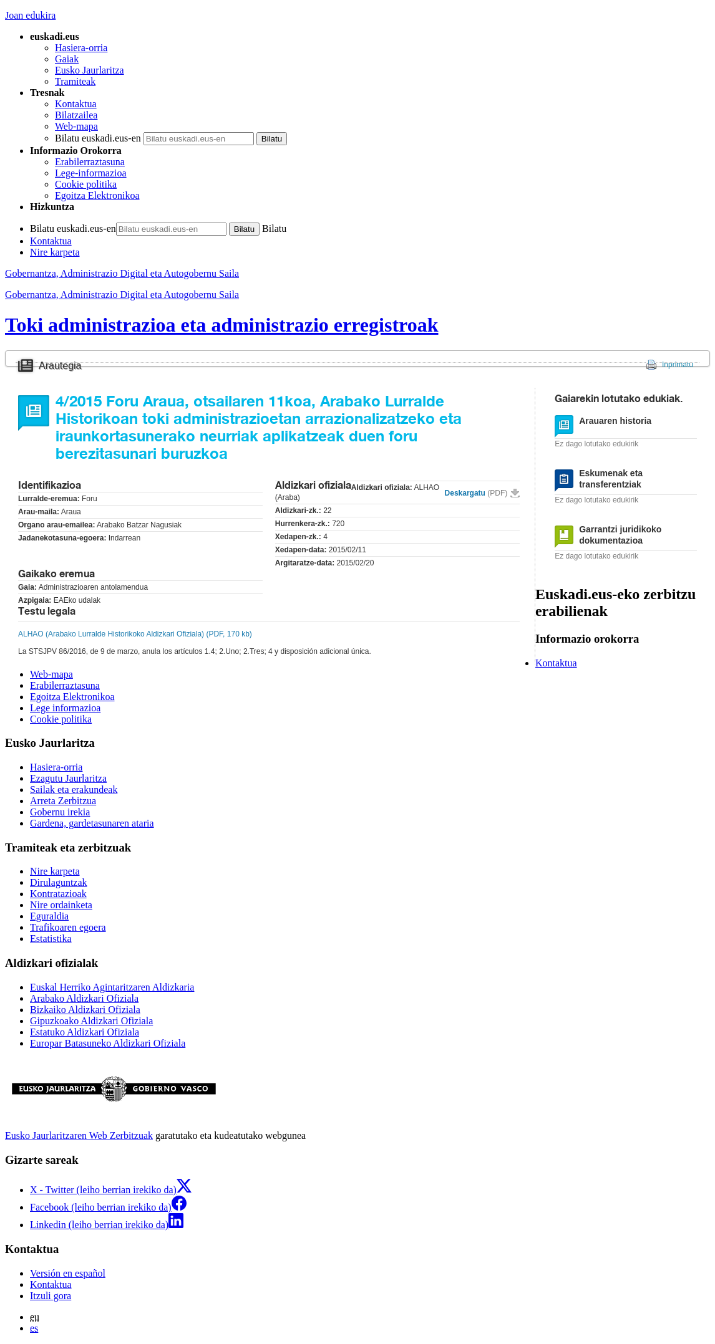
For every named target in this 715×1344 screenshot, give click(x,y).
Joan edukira (30, 15)
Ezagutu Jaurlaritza (68, 778)
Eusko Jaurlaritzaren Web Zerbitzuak (79, 1135)
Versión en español (67, 1273)
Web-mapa (76, 126)
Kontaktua (76, 103)
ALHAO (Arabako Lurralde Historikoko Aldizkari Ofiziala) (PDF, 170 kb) (135, 634)
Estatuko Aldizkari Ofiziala (84, 1032)
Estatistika (51, 938)
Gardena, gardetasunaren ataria (92, 823)
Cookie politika (86, 184)
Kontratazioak (58, 893)
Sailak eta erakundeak (73, 789)
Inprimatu (677, 364)
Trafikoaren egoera (68, 927)
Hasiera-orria (81, 47)
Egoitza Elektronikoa (97, 195)
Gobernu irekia (60, 812)
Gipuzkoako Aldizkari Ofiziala (91, 1020)
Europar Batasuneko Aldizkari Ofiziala (107, 1043)
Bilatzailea (76, 115)
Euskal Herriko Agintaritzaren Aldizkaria (112, 987)
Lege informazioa (65, 708)
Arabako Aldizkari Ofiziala (84, 998)
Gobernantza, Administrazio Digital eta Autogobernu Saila (122, 294)
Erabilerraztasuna (90, 161)
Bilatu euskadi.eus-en (98, 138)
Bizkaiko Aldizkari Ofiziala (85, 1009)
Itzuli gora (50, 1295)
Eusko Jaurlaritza (89, 70)
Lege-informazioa (91, 173)
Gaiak (67, 59)
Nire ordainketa (61, 905)
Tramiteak (75, 81)
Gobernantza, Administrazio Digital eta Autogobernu (122, 273)
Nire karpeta (55, 252)
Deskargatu (476, 493)
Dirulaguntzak (58, 882)
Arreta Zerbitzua (63, 800)
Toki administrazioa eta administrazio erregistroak (221, 325)
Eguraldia (49, 916)
